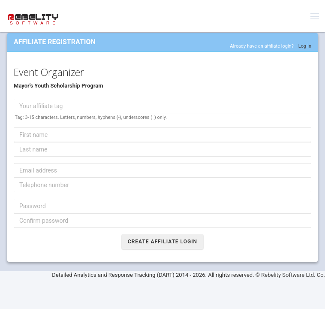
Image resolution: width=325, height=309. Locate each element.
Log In (304, 46)
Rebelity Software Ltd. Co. (293, 275)
